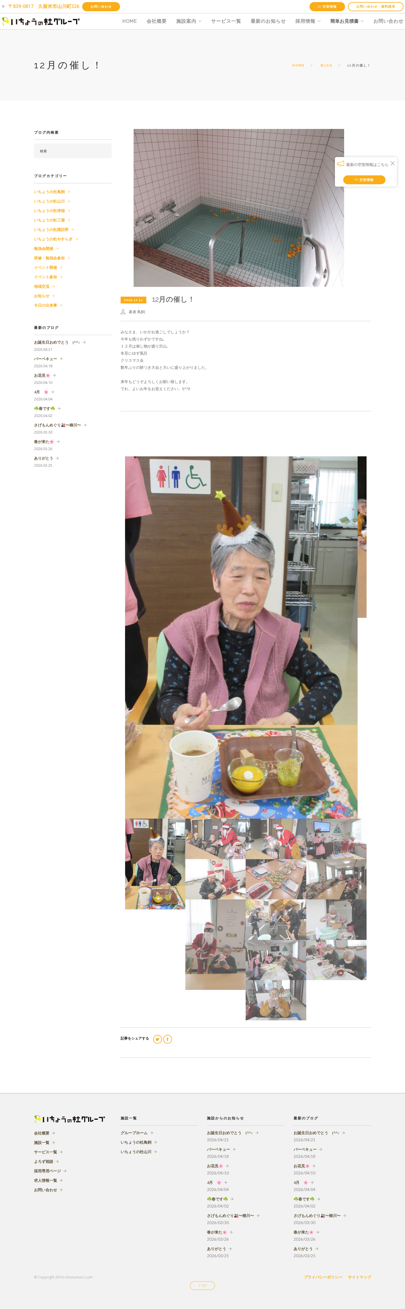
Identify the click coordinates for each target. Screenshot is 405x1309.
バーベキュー (45, 358)
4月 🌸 (41, 392)
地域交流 (41, 286)
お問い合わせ (101, 7)
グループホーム (134, 1132)
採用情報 (305, 21)
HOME (129, 21)
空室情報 (327, 7)
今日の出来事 (45, 305)
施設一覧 (41, 1142)
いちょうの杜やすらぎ (53, 239)
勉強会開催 (43, 248)
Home (298, 65)
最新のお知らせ (268, 21)
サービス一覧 (226, 21)
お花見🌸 (42, 375)
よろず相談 (43, 1161)
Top (202, 1286)
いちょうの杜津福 (49, 210)
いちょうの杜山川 (49, 201)
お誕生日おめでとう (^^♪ (57, 342)
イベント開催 (45, 267)
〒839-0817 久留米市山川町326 (43, 6)
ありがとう (43, 458)
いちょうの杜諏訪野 (51, 229)
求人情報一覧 (45, 1180)
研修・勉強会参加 (49, 258)
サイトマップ (359, 1277)
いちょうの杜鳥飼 (49, 191)
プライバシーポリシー (323, 1277)
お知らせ (41, 295)
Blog (327, 65)
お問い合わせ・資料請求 (375, 7)
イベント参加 (45, 276)
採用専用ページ (47, 1171)
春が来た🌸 (44, 441)
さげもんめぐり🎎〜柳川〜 (57, 425)
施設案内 (186, 21)
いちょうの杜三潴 (49, 220)
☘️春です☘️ (44, 408)
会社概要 (157, 21)
